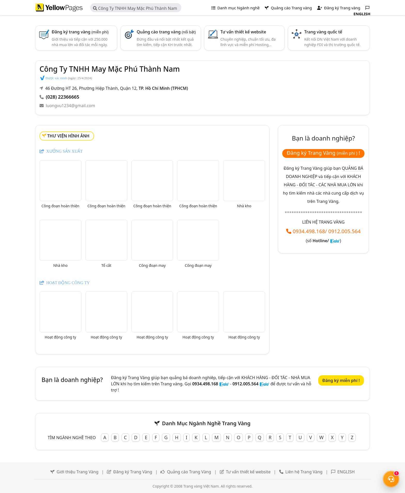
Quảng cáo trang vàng (166, 32)
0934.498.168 (309, 231)
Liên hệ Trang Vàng (304, 472)
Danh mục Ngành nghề (236, 7)
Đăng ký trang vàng (80, 32)
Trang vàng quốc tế (323, 32)
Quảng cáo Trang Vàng (189, 472)
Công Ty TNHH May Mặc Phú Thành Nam (135, 8)
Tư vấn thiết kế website (243, 32)
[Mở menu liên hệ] (391, 479)
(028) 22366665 (62, 97)
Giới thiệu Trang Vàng (77, 472)
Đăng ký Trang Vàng (132, 472)
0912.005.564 (344, 231)
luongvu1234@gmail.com (70, 105)
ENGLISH (346, 472)
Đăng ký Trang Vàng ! (323, 152)
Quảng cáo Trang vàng (288, 7)
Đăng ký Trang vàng (338, 7)
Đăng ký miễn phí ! (341, 380)
